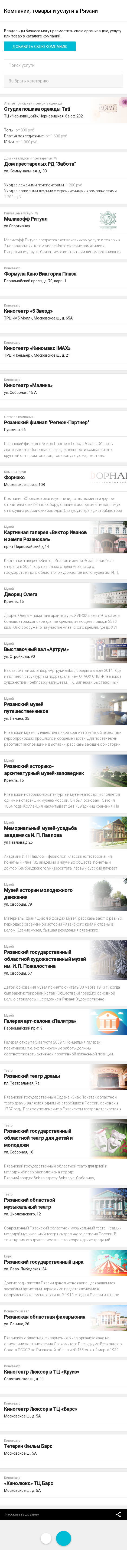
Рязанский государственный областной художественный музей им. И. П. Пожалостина (45, 959)
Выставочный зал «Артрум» (36, 649)
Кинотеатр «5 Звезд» (28, 311)
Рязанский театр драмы (32, 1076)
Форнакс (14, 477)
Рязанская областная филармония (44, 1317)
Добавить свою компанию (39, 46)
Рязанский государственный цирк (43, 1262)
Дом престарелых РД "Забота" (40, 164)
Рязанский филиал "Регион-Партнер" (46, 422)
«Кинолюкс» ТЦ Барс (28, 1483)
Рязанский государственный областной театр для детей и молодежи (38, 1138)
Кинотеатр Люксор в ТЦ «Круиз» (41, 1372)
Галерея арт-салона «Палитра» (40, 1021)
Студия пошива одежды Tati (37, 109)
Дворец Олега (20, 594)
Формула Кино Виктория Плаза (40, 274)
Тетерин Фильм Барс (28, 1446)
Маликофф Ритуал (25, 219)
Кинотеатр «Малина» (28, 385)
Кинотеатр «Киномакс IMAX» (37, 348)
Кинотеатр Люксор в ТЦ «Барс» (40, 1409)
